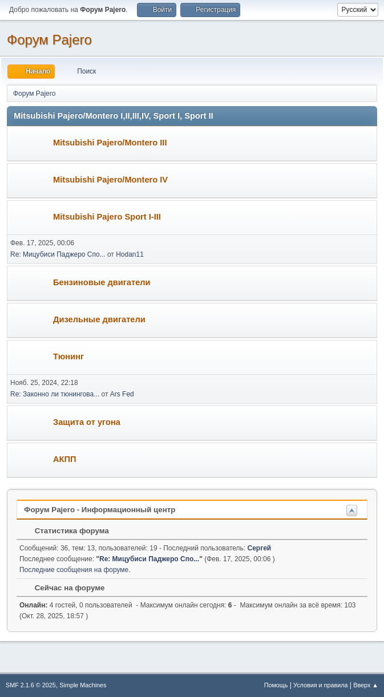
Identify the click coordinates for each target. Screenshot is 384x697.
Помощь (276, 685)
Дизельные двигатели (99, 319)
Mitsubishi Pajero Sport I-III (107, 216)
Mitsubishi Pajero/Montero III (110, 142)
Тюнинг (68, 356)
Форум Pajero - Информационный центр (99, 509)
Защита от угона (86, 422)
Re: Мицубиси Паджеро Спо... (58, 254)
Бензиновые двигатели (102, 282)
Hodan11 (130, 254)
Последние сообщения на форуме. (75, 570)
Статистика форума (66, 530)
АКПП (64, 459)
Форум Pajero (49, 39)
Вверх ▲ (365, 685)
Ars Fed (122, 394)
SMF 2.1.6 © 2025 (31, 685)
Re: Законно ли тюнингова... (54, 394)
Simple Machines (82, 685)
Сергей (260, 548)
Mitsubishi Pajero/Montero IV (110, 179)
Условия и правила (320, 685)
